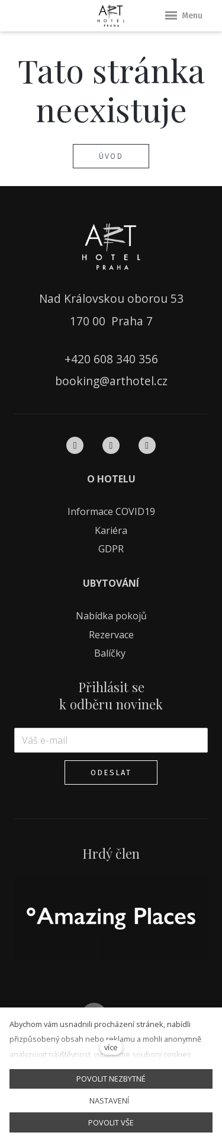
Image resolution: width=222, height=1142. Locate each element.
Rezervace (111, 634)
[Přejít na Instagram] (111, 445)
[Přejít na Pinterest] (147, 445)
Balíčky (111, 653)
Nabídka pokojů (111, 615)
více (111, 1047)
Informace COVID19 (111, 511)
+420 (79, 359)
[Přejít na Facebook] (74, 445)
